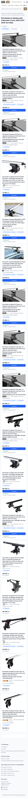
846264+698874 (10, 102)
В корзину (14, 67)
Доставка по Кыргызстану (8, 775)
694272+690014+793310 (11, 440)
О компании (4, 746)
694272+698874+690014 (11, 144)
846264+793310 (10, 525)
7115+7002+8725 (10, 683)
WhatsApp (4, 789)
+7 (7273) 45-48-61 (16, 2)
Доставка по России (6, 767)
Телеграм (4, 787)
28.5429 (8, 398)
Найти (25, 8)
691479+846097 (10, 272)
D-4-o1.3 (8, 568)
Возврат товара (5, 758)
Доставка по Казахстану (7, 773)
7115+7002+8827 (10, 722)
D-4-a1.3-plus (9, 483)
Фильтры (5, 28)
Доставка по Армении (6, 769)
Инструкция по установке (9, 104)
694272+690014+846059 (11, 315)
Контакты (3, 748)
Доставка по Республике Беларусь (10, 771)
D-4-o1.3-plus (9, 606)
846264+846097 (10, 357)
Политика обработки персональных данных (12, 760)
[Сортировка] (16, 29)
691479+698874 (10, 229)
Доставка (11, 5)
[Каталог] (8, 2)
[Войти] (24, 2)
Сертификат (6, 61)
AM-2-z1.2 (8, 644)
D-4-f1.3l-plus (9, 187)
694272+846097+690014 (12, 59)
